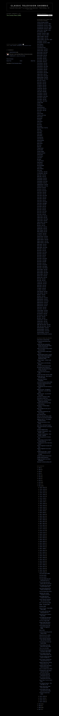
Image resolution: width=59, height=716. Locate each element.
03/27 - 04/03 (42, 557)
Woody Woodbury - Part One (43, 327)
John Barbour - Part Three (42, 96)
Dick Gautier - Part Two (41, 58)
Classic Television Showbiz (29, 6)
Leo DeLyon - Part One (41, 233)
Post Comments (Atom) (16, 63)
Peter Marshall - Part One (42, 291)
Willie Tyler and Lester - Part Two (43, 326)
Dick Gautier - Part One (42, 56)
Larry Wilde (39, 167)
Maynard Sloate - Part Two (42, 127)
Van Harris (39, 123)
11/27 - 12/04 (42, 494)
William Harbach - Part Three (43, 242)
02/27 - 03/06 (42, 564)
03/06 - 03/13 (42, 562)
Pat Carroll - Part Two (41, 189)
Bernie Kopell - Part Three (42, 52)
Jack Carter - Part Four (41, 197)
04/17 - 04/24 (42, 552)
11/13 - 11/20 (42, 498)
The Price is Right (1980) (44, 620)
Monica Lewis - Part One (42, 275)
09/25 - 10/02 (42, 510)
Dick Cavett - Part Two (41, 110)
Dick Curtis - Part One (41, 208)
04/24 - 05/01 (42, 550)
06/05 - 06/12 (42, 539)
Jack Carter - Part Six (41, 200)
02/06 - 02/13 (42, 570)
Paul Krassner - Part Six (42, 71)
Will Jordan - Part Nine (41, 261)
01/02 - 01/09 (42, 701)
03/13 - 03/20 (42, 561)
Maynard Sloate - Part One (42, 77)
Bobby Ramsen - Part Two (42, 299)
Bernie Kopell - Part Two (42, 53)
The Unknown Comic (41, 47)
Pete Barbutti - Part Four (42, 182)
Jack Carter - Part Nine (41, 91)
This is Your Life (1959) (44, 648)
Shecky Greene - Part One (42, 236)
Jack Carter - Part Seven (42, 201)
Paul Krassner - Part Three (42, 66)
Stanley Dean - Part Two (42, 228)
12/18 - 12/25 (42, 489)
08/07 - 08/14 (42, 523)
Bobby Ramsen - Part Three (42, 300)
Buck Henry (39, 124)
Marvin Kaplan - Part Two (42, 271)
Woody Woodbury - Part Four (43, 332)
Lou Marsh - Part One (41, 288)
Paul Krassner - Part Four (42, 67)
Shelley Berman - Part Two (42, 185)
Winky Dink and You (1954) (44, 635)
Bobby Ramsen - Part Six (42, 305)
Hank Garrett (39, 121)
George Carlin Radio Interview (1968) (44, 374)
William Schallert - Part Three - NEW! (44, 39)
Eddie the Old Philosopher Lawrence (44, 334)
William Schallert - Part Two (42, 38)
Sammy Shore (40, 154)
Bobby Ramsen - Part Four (42, 302)
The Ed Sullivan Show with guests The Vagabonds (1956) (44, 627)
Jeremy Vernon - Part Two (42, 50)
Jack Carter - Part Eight (42, 203)
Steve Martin (39, 135)
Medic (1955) (42, 630)
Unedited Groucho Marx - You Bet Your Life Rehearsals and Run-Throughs (44, 453)
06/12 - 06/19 (42, 537)
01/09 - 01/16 (42, 699)
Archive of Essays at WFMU (42, 22)
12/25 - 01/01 (42, 487)
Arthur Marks (39, 134)
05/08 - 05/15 (42, 546)
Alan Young (39, 170)
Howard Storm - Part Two (42, 321)
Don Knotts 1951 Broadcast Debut (44, 365)
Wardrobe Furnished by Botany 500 (44, 461)
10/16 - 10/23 (42, 505)
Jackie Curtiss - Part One (42, 215)
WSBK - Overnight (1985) (44, 604)
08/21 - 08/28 (42, 519)
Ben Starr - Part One (41, 316)
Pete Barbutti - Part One (42, 178)
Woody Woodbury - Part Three (43, 330)
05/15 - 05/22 (42, 544)
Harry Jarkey (39, 130)
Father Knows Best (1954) (44, 636)
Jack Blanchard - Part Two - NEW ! (44, 25)
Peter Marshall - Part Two (42, 293)
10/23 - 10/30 (42, 503)
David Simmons (13, 52)
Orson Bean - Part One (41, 97)
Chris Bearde (39, 105)
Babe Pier (39, 146)
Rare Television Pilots (41, 414)
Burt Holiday (39, 126)
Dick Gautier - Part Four (42, 61)
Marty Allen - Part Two (41, 176)
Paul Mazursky (40, 137)
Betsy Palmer (40, 143)
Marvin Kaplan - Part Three (42, 272)
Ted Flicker (39, 119)
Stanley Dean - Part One (42, 226)
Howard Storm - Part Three (42, 323)
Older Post (33, 60)
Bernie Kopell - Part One (42, 55)
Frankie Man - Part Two (42, 283)
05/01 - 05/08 (42, 548)
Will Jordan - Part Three (42, 252)
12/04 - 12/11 (42, 492)
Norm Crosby (40, 116)
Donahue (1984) (42, 606)
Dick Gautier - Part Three (42, 60)
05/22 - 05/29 (42, 543)
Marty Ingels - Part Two (41, 245)
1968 (11, 45)
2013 (40, 482)
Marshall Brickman (41, 107)
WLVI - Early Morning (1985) (45, 602)
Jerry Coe (39, 112)
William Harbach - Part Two (42, 241)
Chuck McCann (40, 138)
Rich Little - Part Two (41, 280)
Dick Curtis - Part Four (41, 212)
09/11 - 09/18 (42, 514)
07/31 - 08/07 (42, 525)
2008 (40, 707)
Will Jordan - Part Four (41, 253)
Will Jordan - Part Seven (42, 258)
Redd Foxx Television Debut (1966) (44, 416)
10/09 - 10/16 (42, 507)
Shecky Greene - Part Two (42, 237)
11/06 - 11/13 (42, 500)
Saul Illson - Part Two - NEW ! (43, 34)
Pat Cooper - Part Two (41, 206)
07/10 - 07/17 (42, 530)
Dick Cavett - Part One (41, 108)
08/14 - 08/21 (42, 521)
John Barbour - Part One (42, 93)
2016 (40, 476)
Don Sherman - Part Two (42, 315)
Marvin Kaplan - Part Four (42, 274)
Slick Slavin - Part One (41, 82)
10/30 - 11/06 (42, 501)
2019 (40, 471)
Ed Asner (39, 104)
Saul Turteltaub (40, 44)
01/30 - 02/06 (42, 571)
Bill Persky (39, 145)
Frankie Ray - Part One (41, 88)
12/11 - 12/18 (42, 491)
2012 (40, 484)
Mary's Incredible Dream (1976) (45, 668)
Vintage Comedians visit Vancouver (44, 455)
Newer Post (9, 60)
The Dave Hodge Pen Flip (42, 429)
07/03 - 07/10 (42, 532)
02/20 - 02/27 (42, 566)
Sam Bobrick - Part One (42, 41)
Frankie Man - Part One (42, 282)
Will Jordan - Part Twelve (42, 266)
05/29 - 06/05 (42, 541)
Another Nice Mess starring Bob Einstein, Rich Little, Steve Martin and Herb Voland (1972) (44, 346)
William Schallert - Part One (42, 36)
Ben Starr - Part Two (41, 318)
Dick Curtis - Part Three (42, 211)
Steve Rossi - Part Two (41, 308)
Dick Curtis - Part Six (41, 80)
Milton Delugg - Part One (42, 230)
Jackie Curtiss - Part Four (42, 222)
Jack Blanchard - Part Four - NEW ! (44, 28)
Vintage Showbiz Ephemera (42, 457)
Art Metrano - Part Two (41, 86)
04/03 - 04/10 (42, 555)
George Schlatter (40, 151)
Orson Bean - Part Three (42, 101)
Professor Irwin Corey (41, 115)
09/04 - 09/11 (42, 516)
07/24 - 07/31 (42, 527)
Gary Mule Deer (40, 45)
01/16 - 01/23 (42, 698)
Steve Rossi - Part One (41, 307)
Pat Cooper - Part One (41, 204)
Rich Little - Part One (41, 278)
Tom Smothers (40, 156)
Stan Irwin (39, 129)
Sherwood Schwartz (41, 152)
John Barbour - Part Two (42, 94)
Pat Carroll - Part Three (41, 190)
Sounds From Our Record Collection (44, 417)
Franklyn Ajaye (40, 102)
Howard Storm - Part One (42, 319)
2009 (40, 705)
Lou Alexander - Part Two (42, 173)
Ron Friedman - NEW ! (41, 31)
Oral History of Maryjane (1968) (43, 396)
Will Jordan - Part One (41, 248)
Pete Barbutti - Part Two (42, 179)
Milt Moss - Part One (41, 294)
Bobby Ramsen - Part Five (42, 304)
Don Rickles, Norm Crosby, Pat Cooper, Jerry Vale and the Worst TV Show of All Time (44, 369)
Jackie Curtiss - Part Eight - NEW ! (44, 30)
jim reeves (19, 45)
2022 (40, 467)
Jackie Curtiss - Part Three (42, 219)
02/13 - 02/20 (42, 568)
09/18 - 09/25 (42, 512)
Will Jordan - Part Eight (41, 260)
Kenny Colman (40, 113)
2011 (40, 485)
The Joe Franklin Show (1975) (45, 591)
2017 (40, 475)
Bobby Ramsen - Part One (42, 297)
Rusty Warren (40, 162)
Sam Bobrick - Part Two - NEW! (43, 42)
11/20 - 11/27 (42, 496)
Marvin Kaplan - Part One (42, 269)
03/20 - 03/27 (42, 559)
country (14, 45)
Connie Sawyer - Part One (42, 310)
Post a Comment (10, 58)
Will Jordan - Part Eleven (42, 264)
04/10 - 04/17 (42, 553)
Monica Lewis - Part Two (42, 277)
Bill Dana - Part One (41, 223)
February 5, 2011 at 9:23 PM (17, 55)
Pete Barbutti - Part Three (42, 181)
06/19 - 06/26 (42, 535)
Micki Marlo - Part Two (41, 286)
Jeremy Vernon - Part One (42, 49)
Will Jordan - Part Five (41, 255)
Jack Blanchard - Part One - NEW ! (44, 23)
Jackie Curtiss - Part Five (42, 220)
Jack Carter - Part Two (41, 193)
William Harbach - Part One (42, 239)
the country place (26, 45)
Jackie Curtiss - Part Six (42, 74)
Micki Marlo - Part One (41, 285)
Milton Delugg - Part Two (42, 231)
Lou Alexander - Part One (42, 171)
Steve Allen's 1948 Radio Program (44, 425)
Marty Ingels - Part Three (42, 247)
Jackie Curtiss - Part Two (42, 217)
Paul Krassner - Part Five (42, 69)
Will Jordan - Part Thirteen (42, 267)
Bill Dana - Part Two (41, 225)
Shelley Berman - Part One (42, 184)
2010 (40, 703)
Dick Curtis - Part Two (41, 209)
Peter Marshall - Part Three (42, 78)
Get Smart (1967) (42, 575)
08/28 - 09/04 (42, 518)
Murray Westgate (40, 165)
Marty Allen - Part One (41, 174)
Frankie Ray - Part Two (41, 90)
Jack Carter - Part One (41, 192)
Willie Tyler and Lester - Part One (43, 324)
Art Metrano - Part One (41, 85)
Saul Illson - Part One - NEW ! (43, 33)
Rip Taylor (39, 159)
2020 (40, 469)
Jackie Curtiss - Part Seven (42, 75)
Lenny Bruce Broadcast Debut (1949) (44, 382)
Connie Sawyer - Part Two (42, 311)
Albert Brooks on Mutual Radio (43, 339)
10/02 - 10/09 (42, 509)
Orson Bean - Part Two (41, 99)
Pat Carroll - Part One (41, 187)
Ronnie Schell (40, 149)
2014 (40, 480)
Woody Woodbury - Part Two (43, 329)
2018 (40, 473)
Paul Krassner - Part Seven (42, 72)
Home (21, 60)
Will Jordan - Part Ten (41, 263)
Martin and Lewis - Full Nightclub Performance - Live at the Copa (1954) (44, 391)
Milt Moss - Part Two (41, 296)
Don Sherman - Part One (42, 313)
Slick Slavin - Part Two (41, 83)
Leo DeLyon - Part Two (41, 234)
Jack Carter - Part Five (41, 198)
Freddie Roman (40, 148)
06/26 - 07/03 (42, 534)
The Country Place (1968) (44, 573)
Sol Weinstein (40, 163)
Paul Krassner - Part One (42, 63)
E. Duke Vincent (40, 160)
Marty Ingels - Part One (41, 244)
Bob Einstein (39, 118)
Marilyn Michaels (40, 140)
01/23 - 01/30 (42, 696)
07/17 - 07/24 (42, 528)
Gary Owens (39, 141)
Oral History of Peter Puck (42, 398)
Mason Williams (40, 168)
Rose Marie (39, 132)
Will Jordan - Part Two (41, 250)
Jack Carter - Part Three (42, 195)
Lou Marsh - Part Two (41, 289)
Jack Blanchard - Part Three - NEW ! (44, 27)
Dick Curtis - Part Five (41, 214)
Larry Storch (39, 157)
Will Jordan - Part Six (41, 256)
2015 (40, 478)
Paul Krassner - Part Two (42, 64)
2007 (40, 709)
